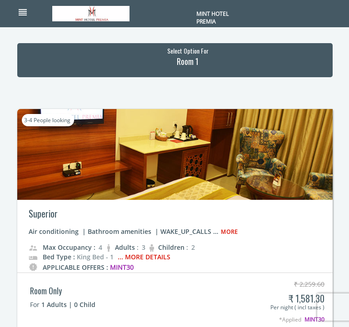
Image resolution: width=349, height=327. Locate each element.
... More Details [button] (144, 257)
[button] (34, 13)
